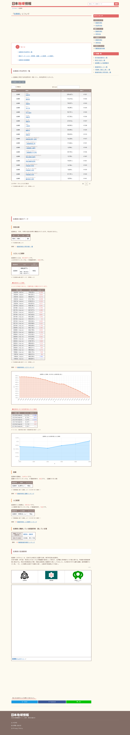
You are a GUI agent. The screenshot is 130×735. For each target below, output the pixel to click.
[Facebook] (52, 701)
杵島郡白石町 (30, 175)
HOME (14, 723)
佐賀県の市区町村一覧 (25, 52)
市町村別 (98, 34)
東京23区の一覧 (100, 60)
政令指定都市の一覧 (101, 58)
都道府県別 (98, 23)
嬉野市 (28, 130)
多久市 (28, 108)
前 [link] (83, 184)
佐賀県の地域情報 (24, 60)
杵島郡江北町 (30, 170)
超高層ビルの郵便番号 (102, 63)
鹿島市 (28, 121)
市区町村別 (98, 25)
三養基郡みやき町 (31, 152)
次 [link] (89, 184)
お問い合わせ (16, 725)
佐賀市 (28, 95)
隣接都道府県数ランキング (26, 542)
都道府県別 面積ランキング (25, 494)
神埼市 (28, 135)
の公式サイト (18, 659)
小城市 (28, 126)
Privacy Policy (17, 728)
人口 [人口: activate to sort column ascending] (63, 90)
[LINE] (78, 701)
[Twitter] (24, 701)
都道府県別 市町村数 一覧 (25, 246)
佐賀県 (17, 13)
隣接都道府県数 (100, 48)
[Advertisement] (51, 29)
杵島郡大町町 (30, 166)
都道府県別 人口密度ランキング (27, 522)
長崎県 (31, 534)
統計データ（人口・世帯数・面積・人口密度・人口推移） (36, 56)
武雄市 (28, 117)
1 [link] (86, 184)
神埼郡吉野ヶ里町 (31, 139)
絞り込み (66, 87)
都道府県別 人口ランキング (25, 367)
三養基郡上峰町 (30, 148)
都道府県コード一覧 (101, 67)
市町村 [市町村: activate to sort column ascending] (26, 90)
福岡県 (25, 534)
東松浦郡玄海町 (30, 157)
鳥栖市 (28, 104)
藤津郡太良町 (30, 179)
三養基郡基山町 (30, 144)
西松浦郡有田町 (30, 161)
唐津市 (28, 99)
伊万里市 (28, 113)
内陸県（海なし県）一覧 (102, 70)
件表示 (16, 86)
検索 (116, 4)
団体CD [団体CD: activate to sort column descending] (81, 90)
